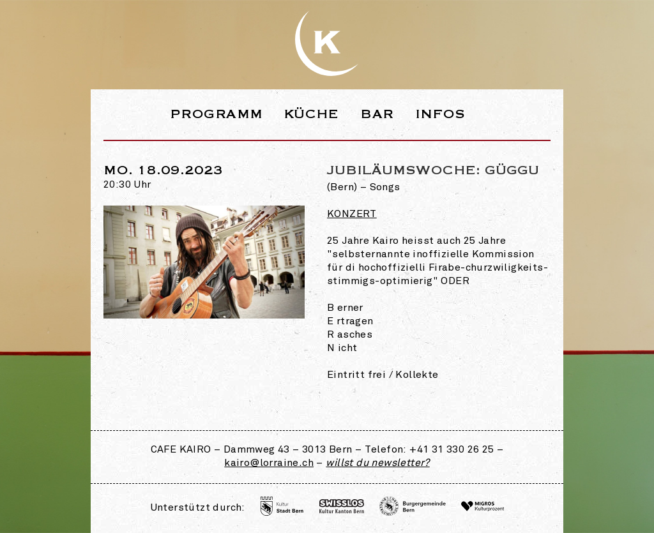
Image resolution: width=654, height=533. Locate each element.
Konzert (352, 214)
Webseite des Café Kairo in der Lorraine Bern (327, 43)
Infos (440, 114)
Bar (376, 114)
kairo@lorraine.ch (269, 463)
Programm (216, 114)
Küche (311, 114)
